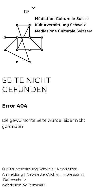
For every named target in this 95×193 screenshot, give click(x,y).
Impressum (72, 174)
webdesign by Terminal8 (23, 185)
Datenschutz (14, 179)
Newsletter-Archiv (42, 174)
